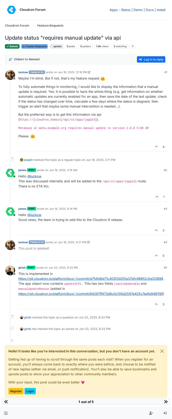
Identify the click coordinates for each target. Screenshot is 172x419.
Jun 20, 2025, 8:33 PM (63, 267)
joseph (28, 159)
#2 (165, 170)
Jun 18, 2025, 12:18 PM (72, 72)
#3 (165, 208)
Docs (150, 10)
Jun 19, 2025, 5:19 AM (63, 170)
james (22, 170)
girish (22, 267)
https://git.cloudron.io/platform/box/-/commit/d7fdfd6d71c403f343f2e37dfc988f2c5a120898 (90, 279)
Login (30, 391)
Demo (138, 10)
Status (125, 10)
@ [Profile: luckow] (34, 176)
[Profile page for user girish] (10, 270)
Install (161, 10)
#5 (165, 267)
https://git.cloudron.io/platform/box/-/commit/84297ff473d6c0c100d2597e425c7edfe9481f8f (90, 294)
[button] (6, 413)
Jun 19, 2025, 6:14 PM (63, 208)
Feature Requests (34, 46)
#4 (165, 242)
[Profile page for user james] (10, 173)
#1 (165, 72)
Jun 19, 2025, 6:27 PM (72, 242)
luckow (23, 72)
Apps (114, 10)
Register (16, 391)
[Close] (162, 351)
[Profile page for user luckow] (10, 75)
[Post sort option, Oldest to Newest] (24, 59)
